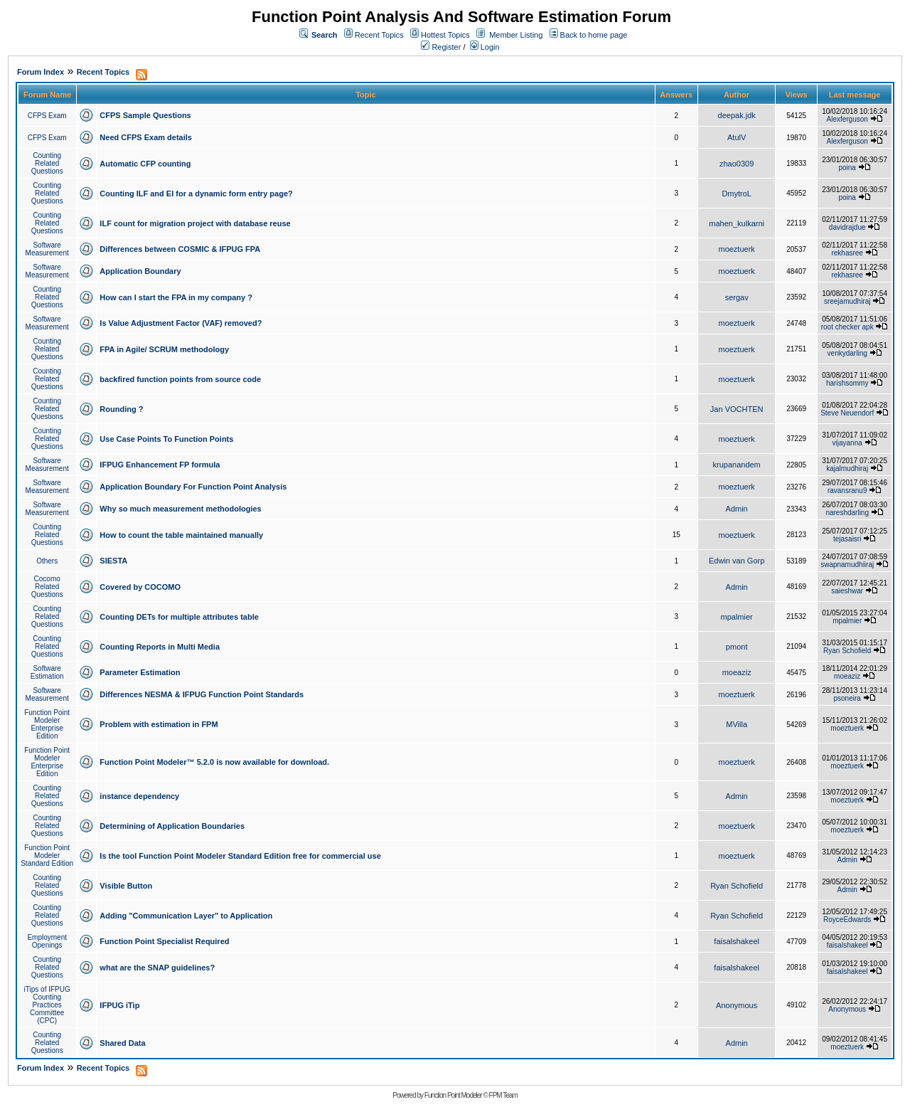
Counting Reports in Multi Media (160, 646)
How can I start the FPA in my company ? (176, 297)
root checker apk (847, 327)
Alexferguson (847, 119)
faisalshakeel (736, 941)
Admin (737, 508)
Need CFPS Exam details (146, 137)
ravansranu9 (847, 490)
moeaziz (736, 672)
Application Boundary (140, 271)
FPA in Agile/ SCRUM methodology (164, 349)
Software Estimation (47, 672)
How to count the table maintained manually (181, 535)
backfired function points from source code (180, 379)
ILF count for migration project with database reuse (195, 223)
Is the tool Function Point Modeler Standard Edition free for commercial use (240, 856)
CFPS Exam (47, 116)
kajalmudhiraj (847, 468)
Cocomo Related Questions (47, 586)
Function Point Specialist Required (164, 941)
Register (441, 47)
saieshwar (847, 591)
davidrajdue (847, 227)
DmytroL (736, 193)
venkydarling (847, 353)
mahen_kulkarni (736, 223)
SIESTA (113, 560)
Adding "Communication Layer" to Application (186, 915)
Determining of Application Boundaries (172, 826)
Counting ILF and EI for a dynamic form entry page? (196, 193)
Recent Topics (379, 35)
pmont (737, 646)
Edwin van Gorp (736, 560)
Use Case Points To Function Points (166, 439)
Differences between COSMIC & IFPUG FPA (180, 249)
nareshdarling (847, 513)
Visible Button (126, 885)
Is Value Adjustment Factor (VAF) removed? (181, 323)
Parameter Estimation (140, 672)
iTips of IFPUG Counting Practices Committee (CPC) (47, 1004)
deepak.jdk (737, 115)
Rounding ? (121, 409)
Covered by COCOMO (140, 587)
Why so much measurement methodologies (180, 508)
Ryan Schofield (847, 651)
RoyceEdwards (847, 919)
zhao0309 (736, 163)
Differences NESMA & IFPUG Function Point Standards (202, 694)
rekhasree (846, 253)
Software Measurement (47, 249)
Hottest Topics (445, 35)
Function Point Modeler (453, 1095)
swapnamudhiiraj (847, 564)
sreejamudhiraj (847, 301)
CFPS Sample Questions (145, 115)
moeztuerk (736, 249)
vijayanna (847, 443)
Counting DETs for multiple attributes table (179, 617)
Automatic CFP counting (145, 163)
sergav (737, 297)
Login (485, 47)
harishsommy (847, 383)
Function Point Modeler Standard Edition (47, 855)
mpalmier (737, 617)
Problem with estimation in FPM (159, 724)
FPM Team (503, 1095)
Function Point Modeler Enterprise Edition (47, 724)
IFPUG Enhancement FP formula (160, 464)
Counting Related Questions (47, 163)
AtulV (736, 137)
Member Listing (515, 35)
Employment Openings (47, 941)
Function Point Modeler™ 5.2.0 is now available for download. (214, 762)
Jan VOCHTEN (737, 409)
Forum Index (40, 72)
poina (846, 167)
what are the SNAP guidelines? (157, 967)
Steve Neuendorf (847, 413)
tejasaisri (847, 539)
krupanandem (737, 464)
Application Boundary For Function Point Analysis (193, 486)
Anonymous (736, 1005)
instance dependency (139, 796)
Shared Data (122, 1043)
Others (47, 561)
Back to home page (594, 35)
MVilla (736, 724)
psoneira (847, 698)
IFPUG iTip (119, 1005)
